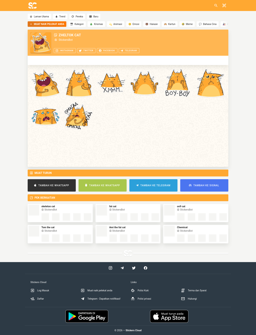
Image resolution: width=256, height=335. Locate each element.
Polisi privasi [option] (141, 299)
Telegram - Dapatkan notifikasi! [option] (100, 299)
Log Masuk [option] (39, 290)
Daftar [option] (37, 299)
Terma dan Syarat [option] (194, 290)
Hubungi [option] (189, 299)
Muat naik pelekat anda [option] (96, 290)
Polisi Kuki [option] (140, 290)
